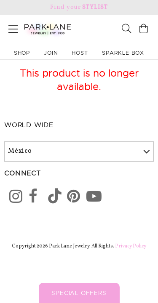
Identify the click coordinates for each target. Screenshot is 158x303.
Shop (22, 52)
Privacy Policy (130, 246)
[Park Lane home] (39, 28)
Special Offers (78, 293)
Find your (79, 7)
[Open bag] (143, 29)
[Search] (126, 29)
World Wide (29, 125)
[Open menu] (13, 27)
